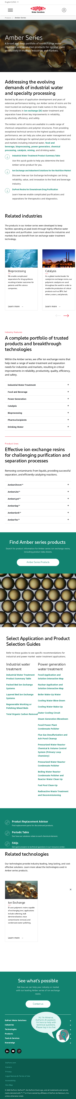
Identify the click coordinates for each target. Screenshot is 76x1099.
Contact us (38, 1004)
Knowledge (10, 1043)
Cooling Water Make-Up (50, 706)
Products (9, 1034)
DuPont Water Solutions (15, 1020)
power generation (40, 146)
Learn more (14, 306)
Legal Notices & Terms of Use (17, 1076)
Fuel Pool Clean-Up (47, 785)
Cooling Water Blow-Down (51, 700)
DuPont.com (10, 1062)
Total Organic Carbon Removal (22, 714)
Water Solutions (38, 12)
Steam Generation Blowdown (53, 718)
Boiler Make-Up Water (49, 694)
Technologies (10, 1029)
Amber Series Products (38, 562)
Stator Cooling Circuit (49, 712)
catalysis (21, 150)
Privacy (8, 1071)
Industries (9, 1025)
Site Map (9, 1085)
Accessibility (10, 1080)
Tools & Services (12, 1038)
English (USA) (11, 2)
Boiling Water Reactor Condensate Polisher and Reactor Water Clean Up (51, 775)
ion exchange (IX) (33, 110)
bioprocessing (23, 146)
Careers (8, 1067)
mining (31, 150)
